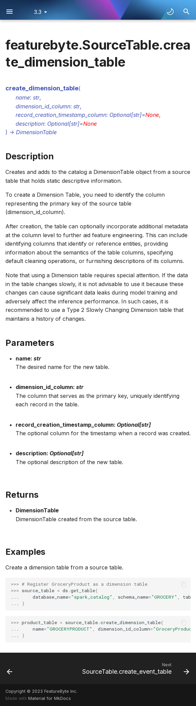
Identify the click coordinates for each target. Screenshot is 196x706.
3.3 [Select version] (37, 11)
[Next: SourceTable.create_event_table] (135, 668)
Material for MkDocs (49, 698)
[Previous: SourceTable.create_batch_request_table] (9, 668)
